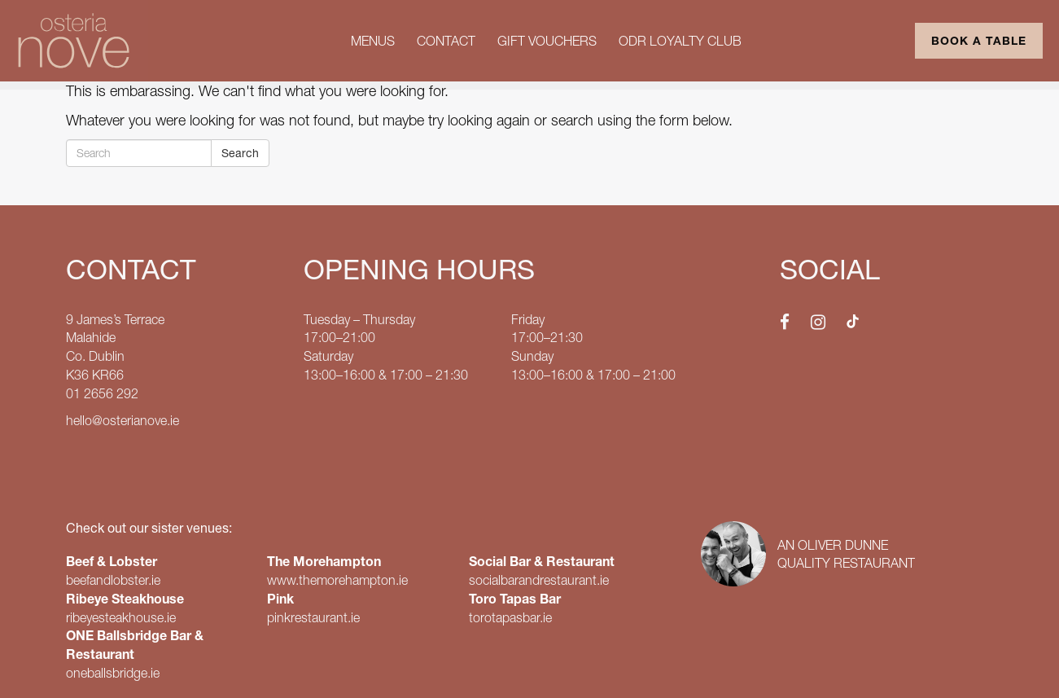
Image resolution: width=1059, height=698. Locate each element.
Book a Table (978, 40)
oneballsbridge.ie (113, 673)
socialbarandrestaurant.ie (539, 580)
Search (240, 153)
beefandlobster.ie (113, 580)
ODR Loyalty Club (680, 41)
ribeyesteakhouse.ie (121, 617)
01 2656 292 (102, 393)
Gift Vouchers (547, 41)
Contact (446, 41)
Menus (373, 41)
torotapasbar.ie (510, 617)
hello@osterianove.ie (122, 420)
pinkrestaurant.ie (313, 617)
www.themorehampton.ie (337, 580)
